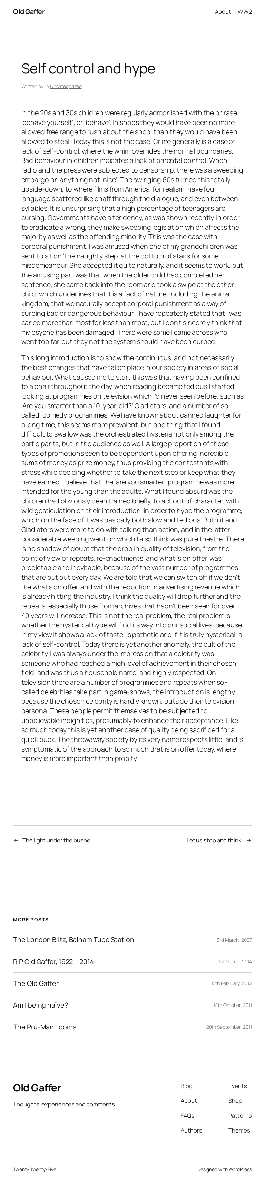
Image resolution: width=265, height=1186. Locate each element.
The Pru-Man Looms (44, 1027)
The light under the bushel (56, 840)
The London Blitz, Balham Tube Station (73, 939)
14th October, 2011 (232, 1005)
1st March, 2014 (235, 961)
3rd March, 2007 (234, 940)
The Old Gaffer (36, 983)
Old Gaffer (29, 11)
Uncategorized (66, 86)
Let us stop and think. (215, 840)
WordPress (240, 1169)
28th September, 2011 (229, 1026)
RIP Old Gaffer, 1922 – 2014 (53, 962)
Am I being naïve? (40, 1005)
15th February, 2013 (231, 983)
